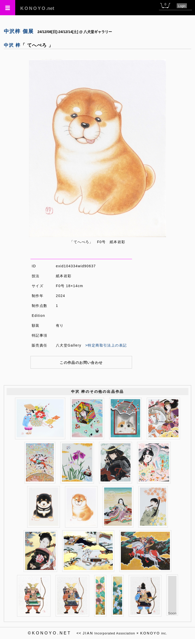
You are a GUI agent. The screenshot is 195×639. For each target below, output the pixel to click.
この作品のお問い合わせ (81, 363)
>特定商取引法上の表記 (106, 345)
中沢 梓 (12, 45)
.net (37, 8)
